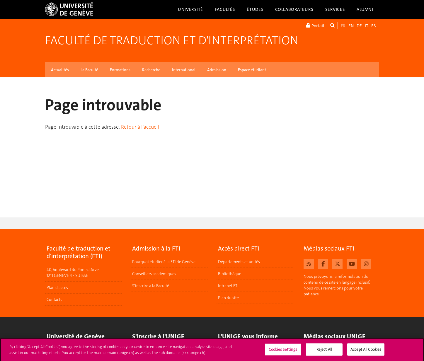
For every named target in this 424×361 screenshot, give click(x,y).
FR (343, 26)
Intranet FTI (228, 285)
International (183, 69)
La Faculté (89, 69)
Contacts (54, 299)
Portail (315, 26)
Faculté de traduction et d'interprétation (171, 40)
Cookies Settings (283, 351)
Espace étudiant (252, 69)
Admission (216, 69)
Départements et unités (239, 261)
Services (335, 9)
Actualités (60, 69)
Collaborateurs (294, 9)
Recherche (151, 69)
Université (190, 9)
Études (255, 9)
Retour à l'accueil (140, 126)
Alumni (365, 9)
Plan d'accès (57, 287)
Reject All (324, 351)
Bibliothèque (229, 273)
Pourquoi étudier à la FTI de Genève (163, 261)
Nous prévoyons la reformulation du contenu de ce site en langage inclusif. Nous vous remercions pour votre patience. (337, 285)
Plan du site (228, 297)
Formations (120, 69)
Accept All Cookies (365, 351)
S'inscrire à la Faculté (150, 285)
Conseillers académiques (154, 273)
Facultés (225, 9)
